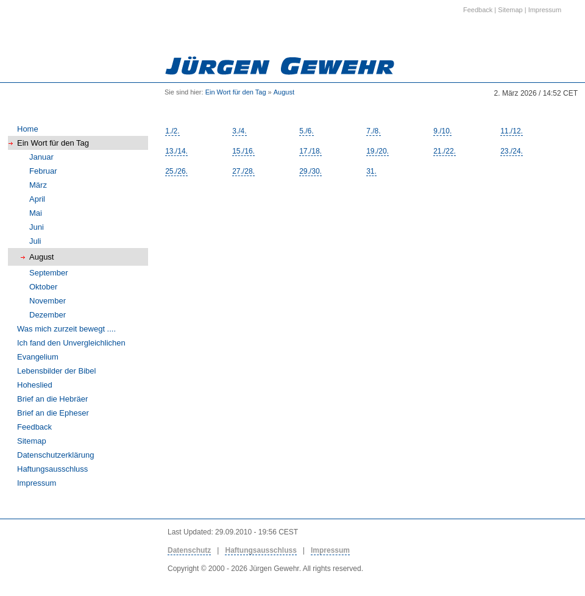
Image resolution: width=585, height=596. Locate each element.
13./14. (176, 151)
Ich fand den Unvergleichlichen (71, 342)
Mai (35, 213)
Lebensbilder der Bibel (56, 370)
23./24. (511, 151)
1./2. (172, 131)
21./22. (444, 151)
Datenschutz (189, 550)
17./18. (310, 151)
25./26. (176, 171)
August (284, 92)
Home (27, 128)
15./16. (243, 151)
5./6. (306, 131)
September (48, 272)
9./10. (442, 131)
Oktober (43, 286)
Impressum (36, 483)
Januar (41, 156)
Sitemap (31, 440)
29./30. (310, 171)
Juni (36, 227)
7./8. (373, 131)
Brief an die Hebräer (52, 398)
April (37, 199)
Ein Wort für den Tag (235, 92)
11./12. (511, 131)
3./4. (239, 131)
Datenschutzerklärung (55, 454)
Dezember (47, 314)
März (38, 185)
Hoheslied (34, 384)
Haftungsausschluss (52, 469)
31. (371, 171)
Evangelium (37, 356)
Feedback (34, 426)
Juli (35, 241)
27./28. (243, 171)
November (47, 300)
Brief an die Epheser (53, 412)
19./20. (377, 151)
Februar (43, 171)
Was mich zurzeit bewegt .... (66, 328)
